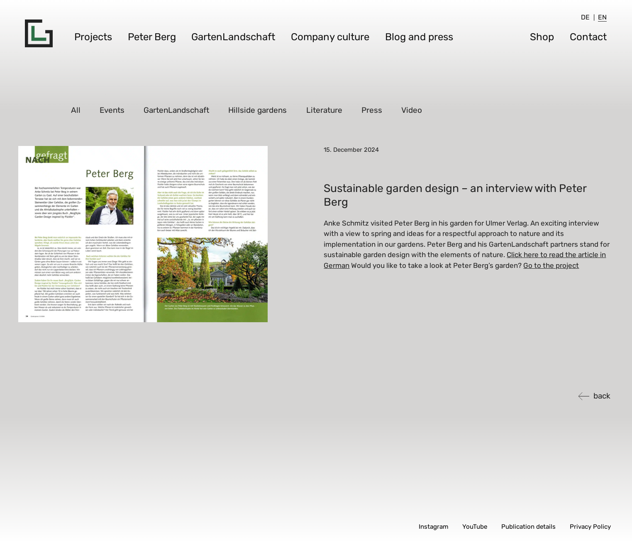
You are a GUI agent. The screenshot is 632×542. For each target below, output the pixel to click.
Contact (588, 37)
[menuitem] (585, 17)
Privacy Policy (590, 526)
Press (372, 110)
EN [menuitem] (602, 17)
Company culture (330, 37)
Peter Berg (152, 37)
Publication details (528, 526)
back (601, 396)
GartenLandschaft (233, 37)
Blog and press (419, 37)
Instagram (433, 526)
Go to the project (551, 265)
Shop (542, 37)
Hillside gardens (258, 110)
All (75, 110)
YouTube (474, 526)
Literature (324, 110)
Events (112, 110)
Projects (93, 37)
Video (412, 110)
